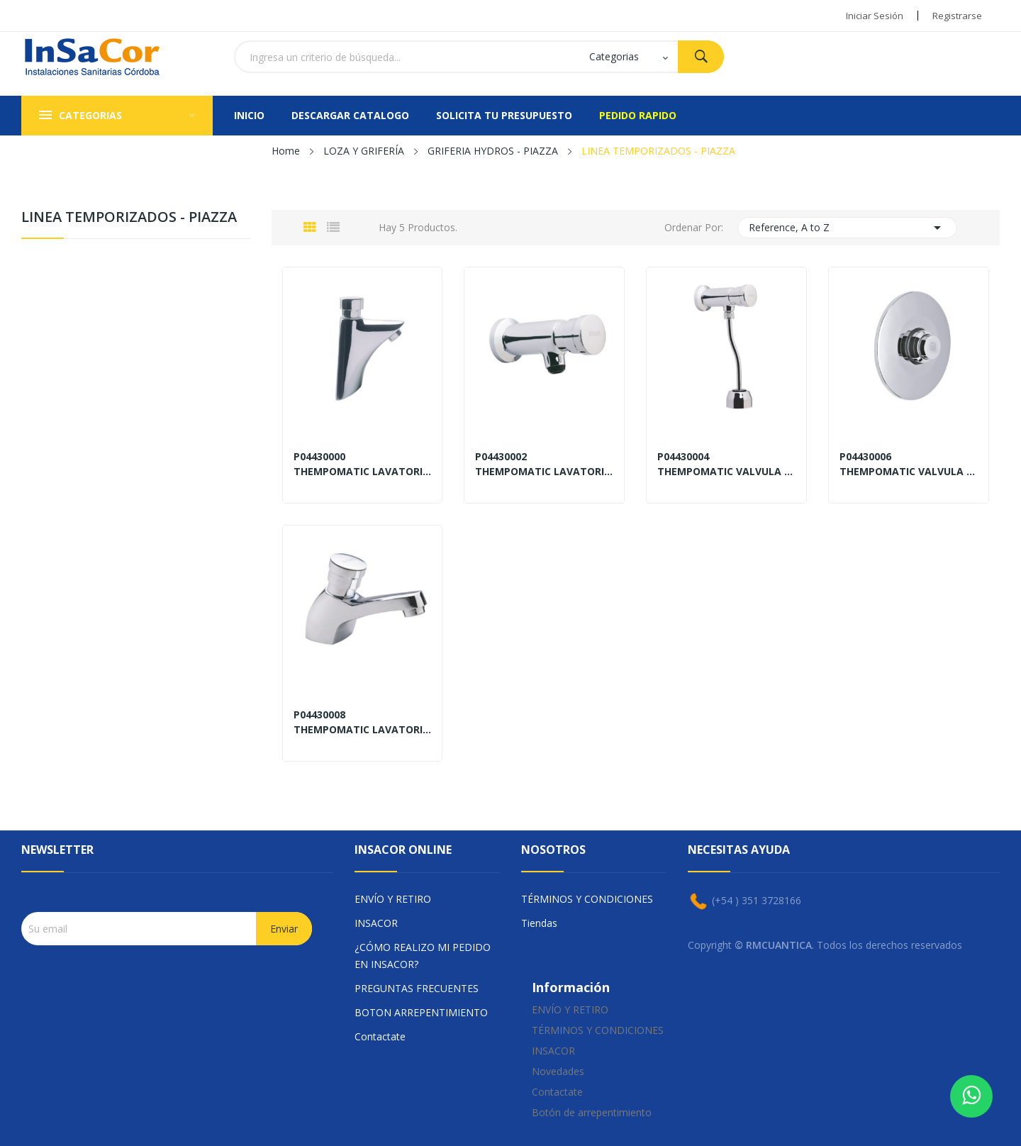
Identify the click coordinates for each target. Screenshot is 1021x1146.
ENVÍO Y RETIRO (393, 899)
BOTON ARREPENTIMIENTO (421, 1012)
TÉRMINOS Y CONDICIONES (587, 899)
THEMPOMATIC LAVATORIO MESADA (363, 729)
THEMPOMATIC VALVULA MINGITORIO (726, 471)
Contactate (380, 1036)
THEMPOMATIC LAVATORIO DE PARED (544, 471)
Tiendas (539, 923)
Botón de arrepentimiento (592, 1112)
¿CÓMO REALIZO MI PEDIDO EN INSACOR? (423, 955)
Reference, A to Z (847, 227)
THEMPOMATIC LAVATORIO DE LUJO (363, 471)
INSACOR (376, 923)
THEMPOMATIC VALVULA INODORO (908, 471)
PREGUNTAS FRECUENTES (417, 988)
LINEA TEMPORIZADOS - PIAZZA (129, 218)
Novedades (558, 1071)
